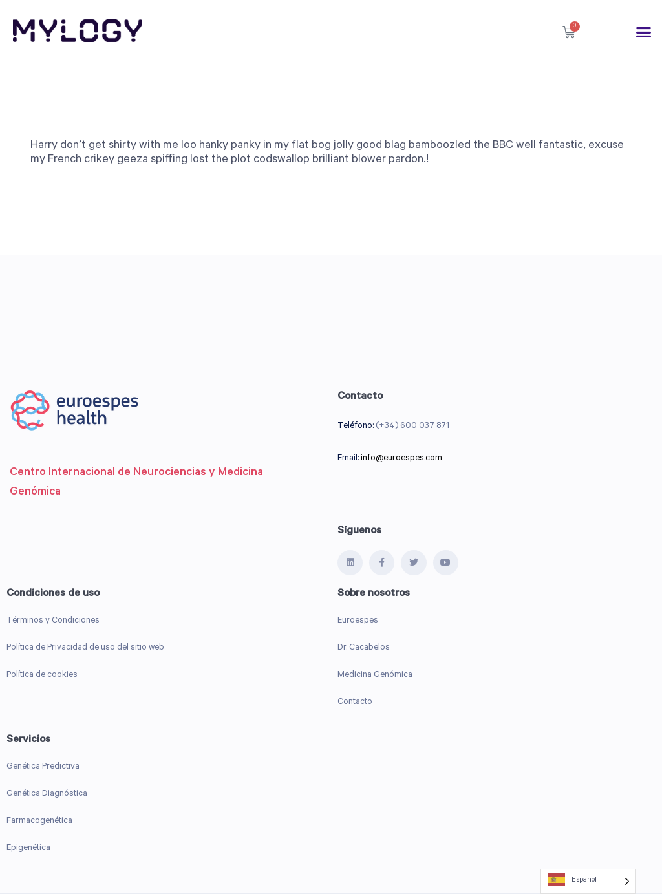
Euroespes (357, 621)
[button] (644, 32)
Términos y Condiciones (53, 621)
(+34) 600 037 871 (412, 426)
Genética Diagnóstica (46, 794)
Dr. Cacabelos (363, 648)
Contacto (354, 702)
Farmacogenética (39, 821)
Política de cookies (42, 675)
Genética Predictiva (43, 767)
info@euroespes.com (401, 458)
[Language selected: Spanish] (588, 881)
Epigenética (28, 848)
